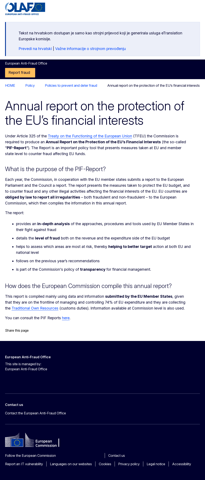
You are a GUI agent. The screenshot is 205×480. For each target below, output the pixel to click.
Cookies (105, 464)
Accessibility (181, 464)
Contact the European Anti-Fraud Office (35, 413)
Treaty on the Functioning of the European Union (90, 136)
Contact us (116, 455)
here (66, 318)
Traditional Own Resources (35, 308)
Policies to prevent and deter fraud (51, 85)
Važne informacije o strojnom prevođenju (90, 48)
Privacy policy (129, 464)
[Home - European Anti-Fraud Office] (30, 9)
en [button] (175, 10)
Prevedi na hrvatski (35, 48)
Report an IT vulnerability (24, 464)
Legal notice (156, 464)
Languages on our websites (71, 464)
